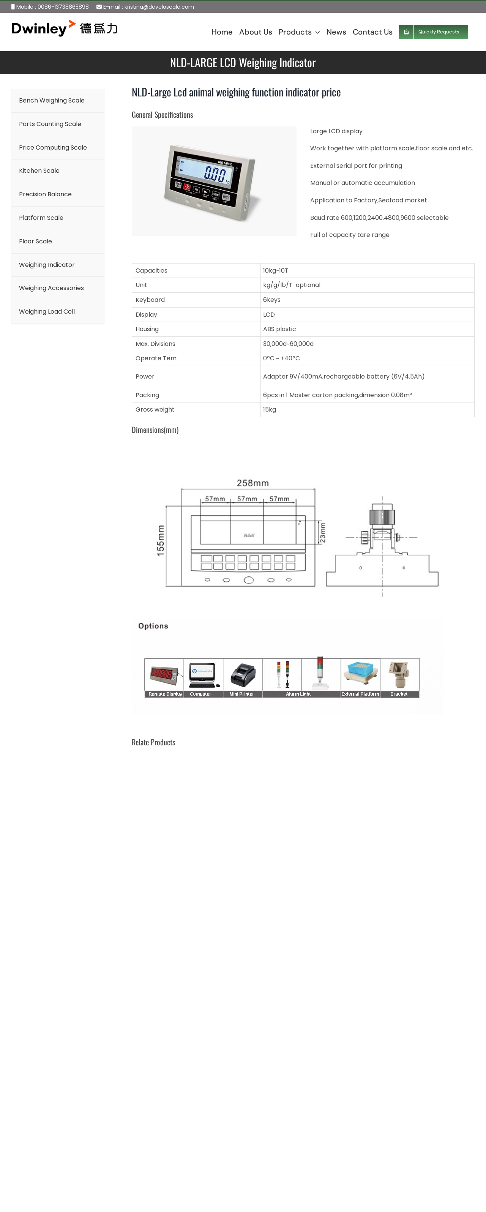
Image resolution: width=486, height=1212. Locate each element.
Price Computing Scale (208, 1099)
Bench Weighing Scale (207, 1063)
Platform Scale (196, 1152)
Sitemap (16, 1186)
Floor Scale (190, 1169)
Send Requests (364, 1180)
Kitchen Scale (194, 1117)
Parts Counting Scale (205, 1081)
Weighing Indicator (202, 1187)
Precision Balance (200, 1134)
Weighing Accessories (206, 1205)
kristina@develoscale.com (159, 7)
